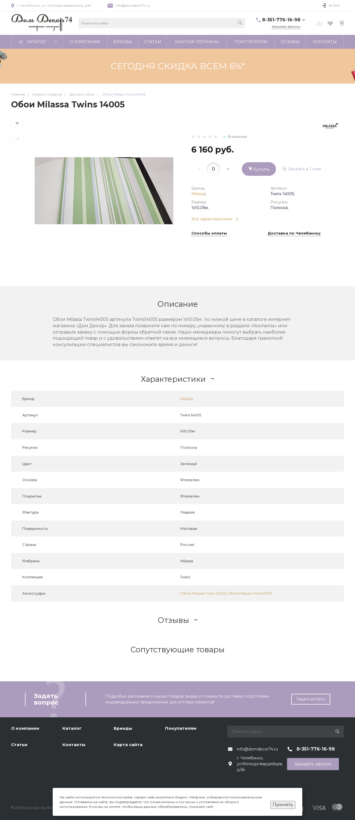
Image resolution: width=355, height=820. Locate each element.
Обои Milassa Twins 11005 (249, 593)
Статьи (19, 744)
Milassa (198, 193)
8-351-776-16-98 (281, 19)
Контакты (73, 744)
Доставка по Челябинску (294, 233)
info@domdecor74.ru (133, 5)
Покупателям (180, 728)
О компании (25, 728)
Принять (283, 804)
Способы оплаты (209, 233)
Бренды (123, 728)
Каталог (72, 728)
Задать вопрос (310, 699)
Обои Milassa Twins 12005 (203, 593)
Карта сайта (128, 744)
